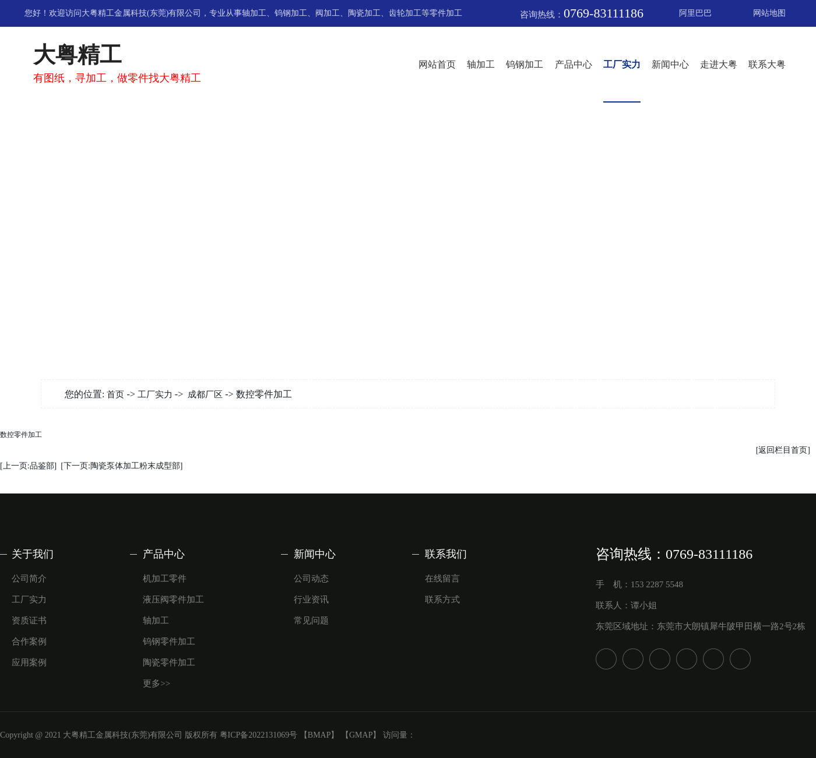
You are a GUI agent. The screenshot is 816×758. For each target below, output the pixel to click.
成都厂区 (205, 394)
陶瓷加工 (364, 13)
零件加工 (446, 13)
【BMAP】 (319, 735)
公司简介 (29, 578)
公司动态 (311, 578)
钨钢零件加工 (169, 641)
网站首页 (437, 64)
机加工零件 (165, 578)
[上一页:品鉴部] (28, 465)
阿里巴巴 (695, 13)
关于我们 (33, 554)
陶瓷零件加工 (169, 662)
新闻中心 (670, 64)
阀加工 (327, 13)
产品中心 (573, 64)
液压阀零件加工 (173, 599)
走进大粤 (718, 64)
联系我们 (446, 554)
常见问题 (311, 620)
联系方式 (442, 599)
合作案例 (29, 641)
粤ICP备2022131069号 (259, 735)
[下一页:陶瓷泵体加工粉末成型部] (121, 465)
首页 (115, 394)
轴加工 (254, 13)
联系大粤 (767, 64)
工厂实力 (622, 64)
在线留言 (442, 578)
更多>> (156, 683)
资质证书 (29, 620)
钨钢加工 (291, 13)
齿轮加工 (405, 13)
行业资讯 (311, 599)
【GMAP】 (361, 735)
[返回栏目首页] (783, 450)
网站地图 (769, 13)
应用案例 (29, 662)
